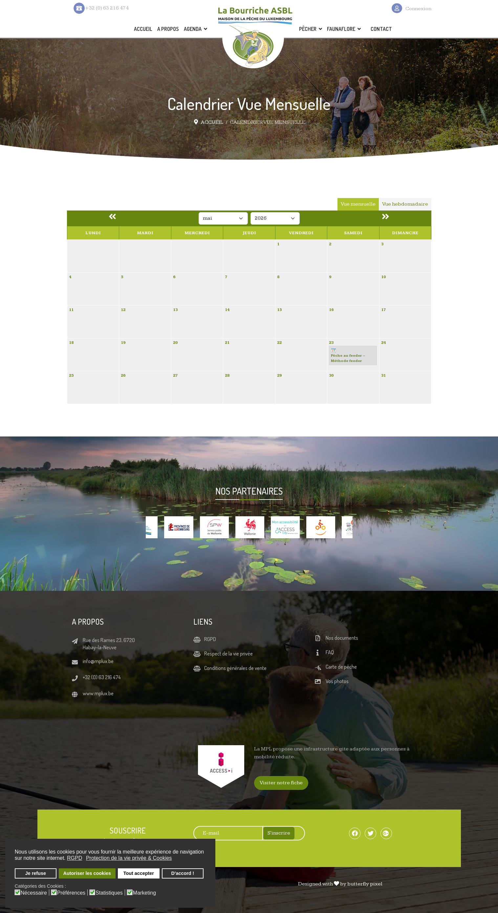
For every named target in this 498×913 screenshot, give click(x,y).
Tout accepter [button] (138, 873)
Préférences (71, 893)
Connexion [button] (418, 9)
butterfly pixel (364, 884)
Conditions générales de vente (235, 668)
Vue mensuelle (358, 204)
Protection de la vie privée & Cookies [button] (129, 858)
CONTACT (381, 29)
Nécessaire (34, 893)
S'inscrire (279, 833)
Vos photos (337, 681)
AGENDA (193, 29)
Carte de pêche (341, 667)
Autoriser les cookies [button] (87, 873)
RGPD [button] (74, 858)
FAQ (330, 652)
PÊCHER (307, 29)
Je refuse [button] (35, 873)
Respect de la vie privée (228, 653)
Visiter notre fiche (281, 783)
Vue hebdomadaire (405, 204)
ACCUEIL (143, 29)
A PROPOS (168, 29)
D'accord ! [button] (182, 873)
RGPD (210, 639)
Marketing (144, 893)
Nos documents (342, 638)
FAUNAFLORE (341, 29)
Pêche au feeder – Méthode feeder (348, 355)
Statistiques (109, 893)
